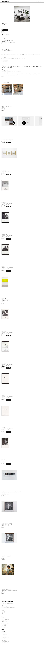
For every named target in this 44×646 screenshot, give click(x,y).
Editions (8, 4)
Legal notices (3, 612)
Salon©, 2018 (17, 4)
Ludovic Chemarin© (12, 4)
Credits (2, 613)
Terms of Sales (3, 611)
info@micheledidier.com (5, 626)
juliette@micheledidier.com (5, 641)
